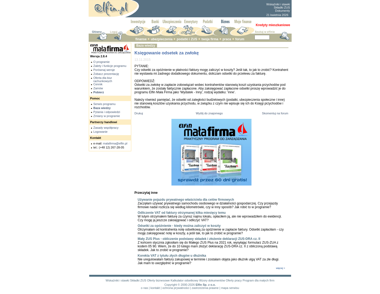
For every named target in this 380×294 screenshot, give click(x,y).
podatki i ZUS (187, 39)
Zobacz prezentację (106, 73)
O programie (101, 61)
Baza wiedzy (102, 108)
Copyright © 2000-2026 (179, 284)
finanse (141, 39)
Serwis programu (104, 104)
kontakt (155, 287)
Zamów (98, 88)
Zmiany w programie (106, 116)
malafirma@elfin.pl (115, 143)
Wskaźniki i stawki (278, 4)
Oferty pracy (234, 280)
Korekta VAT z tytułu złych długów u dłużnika (172, 255)
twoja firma (209, 39)
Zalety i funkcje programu (110, 65)
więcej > (280, 268)
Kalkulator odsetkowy (184, 280)
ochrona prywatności (175, 287)
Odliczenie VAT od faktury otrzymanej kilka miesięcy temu (182, 213)
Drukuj (139, 113)
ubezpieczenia (162, 39)
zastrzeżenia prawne (205, 287)
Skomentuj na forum (275, 113)
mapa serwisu (230, 287)
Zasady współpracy (106, 127)
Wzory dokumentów (212, 280)
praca (226, 39)
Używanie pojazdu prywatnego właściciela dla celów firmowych (186, 200)
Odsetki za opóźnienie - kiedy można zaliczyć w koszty (179, 226)
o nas (144, 287)
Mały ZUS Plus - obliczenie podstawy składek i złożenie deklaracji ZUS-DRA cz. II (199, 239)
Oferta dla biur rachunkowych (102, 79)
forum (239, 39)
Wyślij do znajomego (209, 113)
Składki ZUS (282, 7)
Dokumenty (282, 10)
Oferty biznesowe (158, 280)
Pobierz (98, 92)
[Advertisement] (202, 9)
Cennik (98, 84)
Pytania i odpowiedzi (106, 112)
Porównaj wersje (104, 69)
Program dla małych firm (258, 280)
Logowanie (100, 131)
